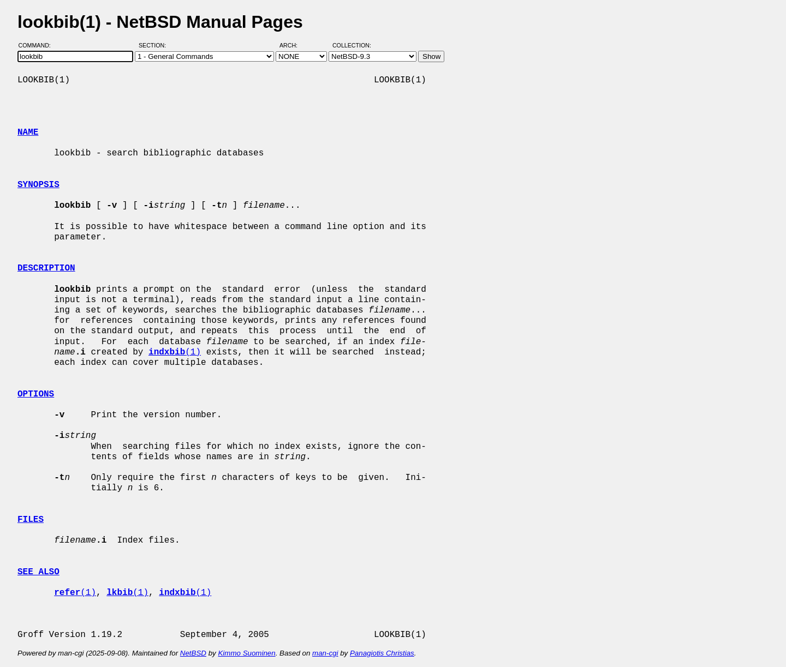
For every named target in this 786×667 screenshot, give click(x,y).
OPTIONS (35, 394)
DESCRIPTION (46, 268)
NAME (27, 133)
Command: (38, 45)
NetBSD (193, 653)
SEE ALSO (38, 572)
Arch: (293, 45)
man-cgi (325, 653)
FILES (30, 520)
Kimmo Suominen (246, 653)
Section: (155, 45)
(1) (174, 352)
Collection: (351, 45)
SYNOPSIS (38, 185)
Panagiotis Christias (382, 653)
